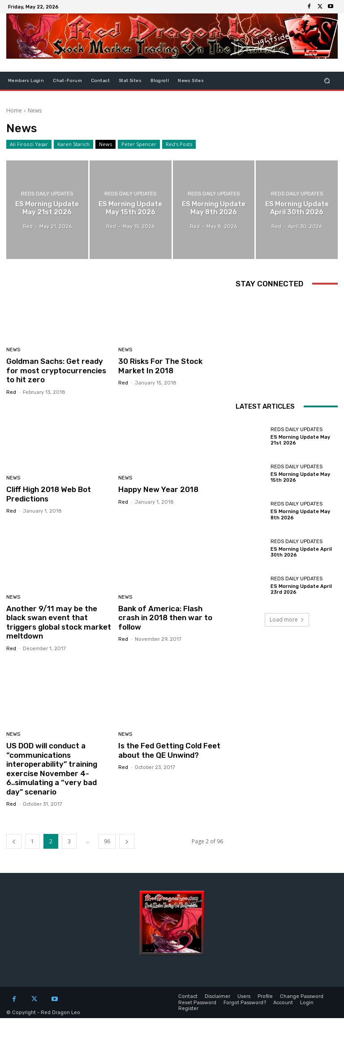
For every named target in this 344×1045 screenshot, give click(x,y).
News (105, 144)
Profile (265, 996)
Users (243, 996)
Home (14, 110)
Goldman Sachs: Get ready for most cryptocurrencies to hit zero (56, 370)
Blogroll (159, 80)
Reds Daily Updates (47, 193)
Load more (287, 619)
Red (11, 392)
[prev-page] (14, 840)
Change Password (301, 996)
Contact (100, 80)
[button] (327, 81)
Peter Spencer (139, 144)
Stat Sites (130, 80)
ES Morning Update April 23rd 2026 (301, 589)
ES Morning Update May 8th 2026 (300, 514)
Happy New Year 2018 (158, 489)
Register (188, 1008)
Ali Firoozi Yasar (29, 144)
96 (107, 841)
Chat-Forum (67, 80)
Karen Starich (73, 144)
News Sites (191, 80)
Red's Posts (179, 144)
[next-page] (126, 840)
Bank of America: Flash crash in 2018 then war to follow (165, 617)
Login (307, 1002)
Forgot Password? (245, 1002)
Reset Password (197, 1002)
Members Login (26, 80)
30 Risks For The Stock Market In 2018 (160, 366)
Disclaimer (217, 996)
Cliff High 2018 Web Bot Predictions (48, 494)
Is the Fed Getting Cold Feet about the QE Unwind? (169, 750)
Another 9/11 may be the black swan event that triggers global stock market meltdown (58, 622)
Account (283, 1002)
